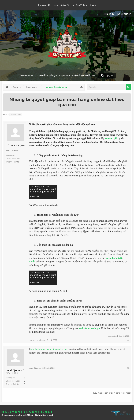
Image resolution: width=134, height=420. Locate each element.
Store (70, 5)
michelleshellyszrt (15, 146)
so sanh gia (15, 114)
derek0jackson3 (15, 370)
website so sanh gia (89, 328)
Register (124, 14)
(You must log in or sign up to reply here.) (112, 393)
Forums (53, 5)
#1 (128, 340)
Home (42, 5)
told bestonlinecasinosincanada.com (49, 349)
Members (89, 5)
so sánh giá (111, 138)
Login (109, 14)
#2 (128, 368)
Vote (63, 5)
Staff (79, 5)
